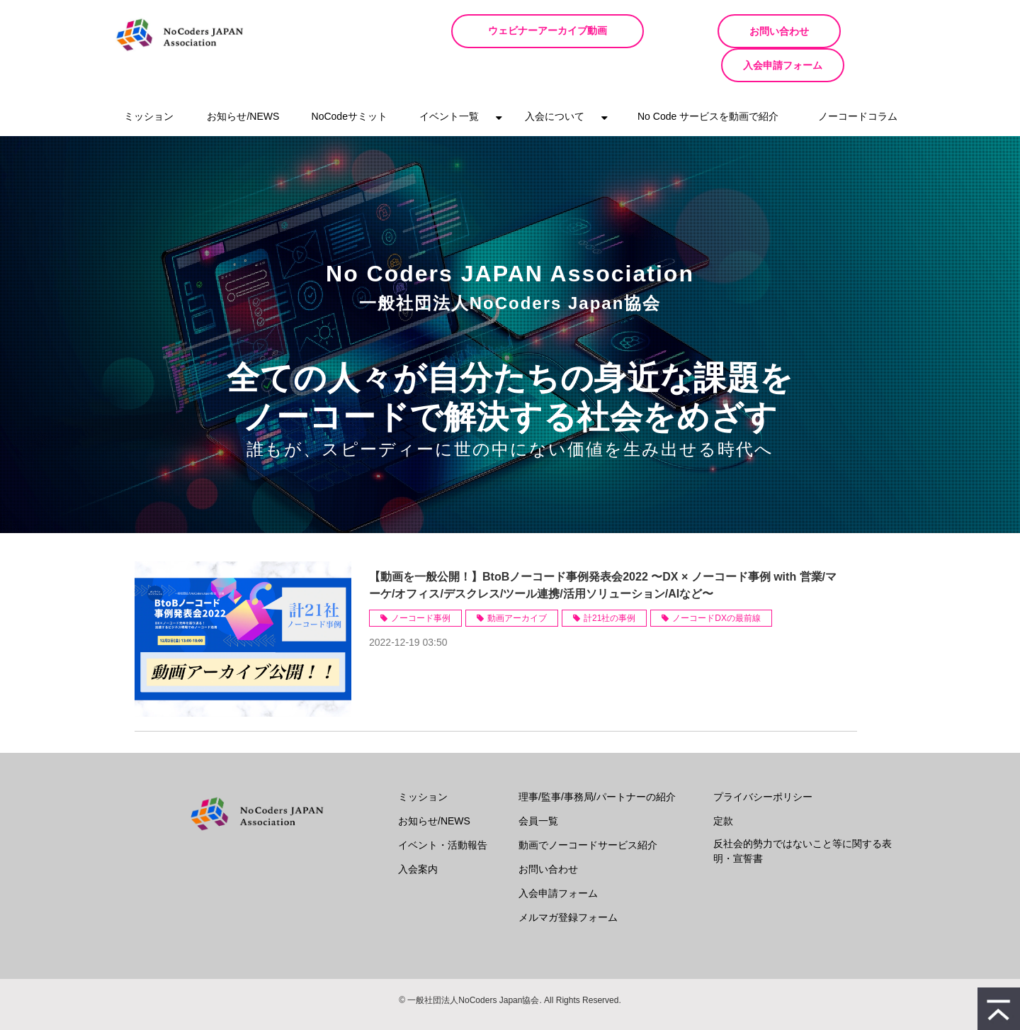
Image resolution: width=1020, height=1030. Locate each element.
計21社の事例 (609, 584)
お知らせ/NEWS (243, 82)
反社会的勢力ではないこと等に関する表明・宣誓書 (802, 817)
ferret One (533, 1009)
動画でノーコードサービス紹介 (587, 811)
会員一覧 (538, 787)
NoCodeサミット (349, 82)
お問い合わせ (714, 31)
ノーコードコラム (857, 82)
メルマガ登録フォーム (568, 883)
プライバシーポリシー (762, 762)
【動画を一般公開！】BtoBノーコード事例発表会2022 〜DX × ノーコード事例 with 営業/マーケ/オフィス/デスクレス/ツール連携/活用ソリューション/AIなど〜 (603, 551)
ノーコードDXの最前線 (716, 584)
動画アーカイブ (517, 584)
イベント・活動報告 (442, 811)
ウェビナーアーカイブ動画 (565, 31)
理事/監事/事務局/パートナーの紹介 (597, 762)
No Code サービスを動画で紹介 (708, 82)
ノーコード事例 (420, 584)
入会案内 (418, 835)
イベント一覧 (449, 82)
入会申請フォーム (850, 31)
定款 (723, 787)
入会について (554, 82)
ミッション (149, 82)
